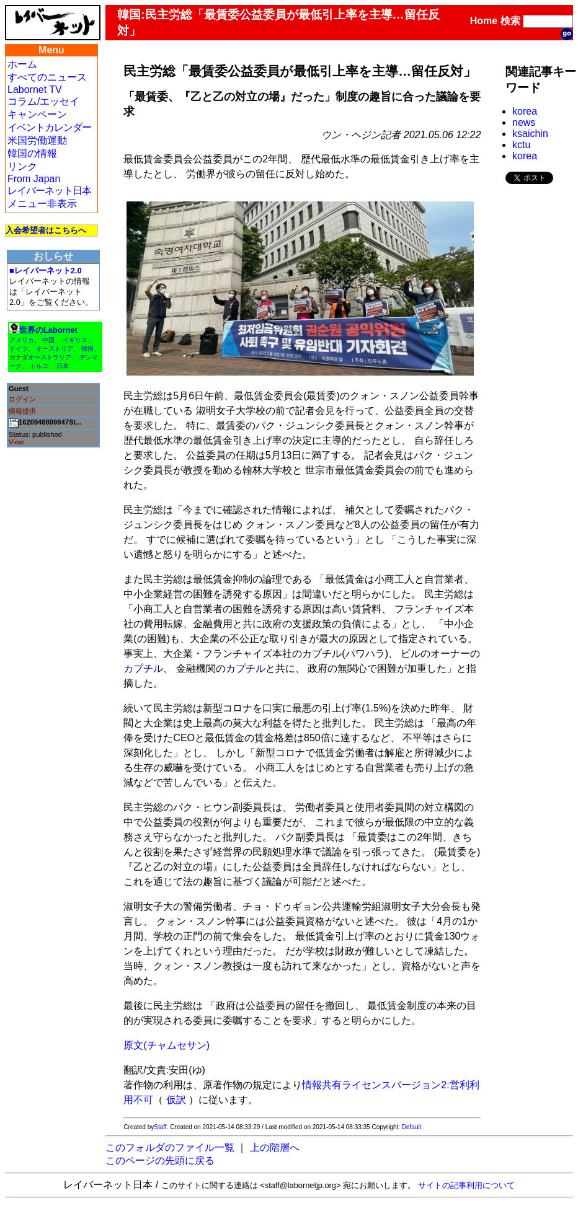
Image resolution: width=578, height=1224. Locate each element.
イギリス (75, 340)
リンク (22, 166)
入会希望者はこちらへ (46, 230)
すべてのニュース (47, 77)
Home (483, 20)
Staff (160, 1127)
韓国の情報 (32, 153)
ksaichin (530, 133)
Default (412, 1127)
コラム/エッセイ (43, 101)
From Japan (33, 179)
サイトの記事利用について (466, 1185)
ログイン (22, 399)
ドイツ (18, 348)
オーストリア (54, 348)
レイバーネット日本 (49, 190)
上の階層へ (275, 1147)
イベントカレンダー (49, 127)
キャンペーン (37, 114)
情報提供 (22, 411)
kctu (521, 144)
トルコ (39, 366)
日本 (62, 366)
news (523, 122)
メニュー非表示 (42, 203)
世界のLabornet (48, 330)
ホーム (22, 64)
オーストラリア (49, 357)
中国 (48, 340)
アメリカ (21, 340)
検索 (510, 20)
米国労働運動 (37, 140)
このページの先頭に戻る (160, 1160)
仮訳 (176, 1099)
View (16, 442)
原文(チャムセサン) (166, 1045)
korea (524, 111)
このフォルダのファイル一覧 (169, 1147)
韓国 (87, 348)
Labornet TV (34, 89)
